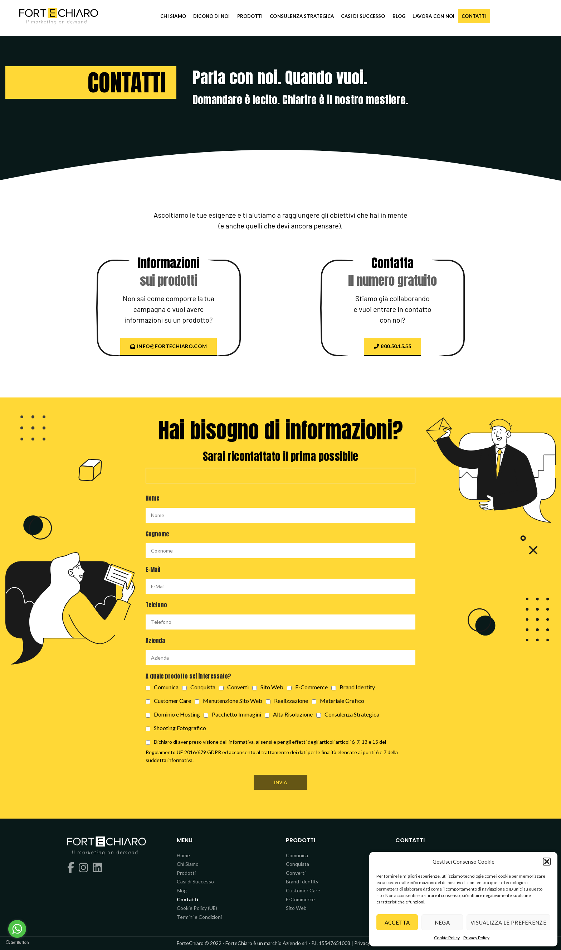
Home (183, 855)
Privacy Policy (476, 937)
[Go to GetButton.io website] (17, 942)
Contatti (187, 899)
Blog (182, 890)
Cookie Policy (447, 937)
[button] (546, 861)
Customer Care (303, 890)
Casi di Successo (195, 881)
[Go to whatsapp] (17, 929)
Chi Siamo (188, 864)
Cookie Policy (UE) (197, 908)
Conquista (297, 864)
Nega (442, 922)
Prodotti (186, 873)
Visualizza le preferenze (508, 922)
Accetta (397, 922)
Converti (296, 873)
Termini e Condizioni (199, 917)
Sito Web (296, 908)
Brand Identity (302, 881)
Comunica (297, 855)
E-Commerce (300, 899)
